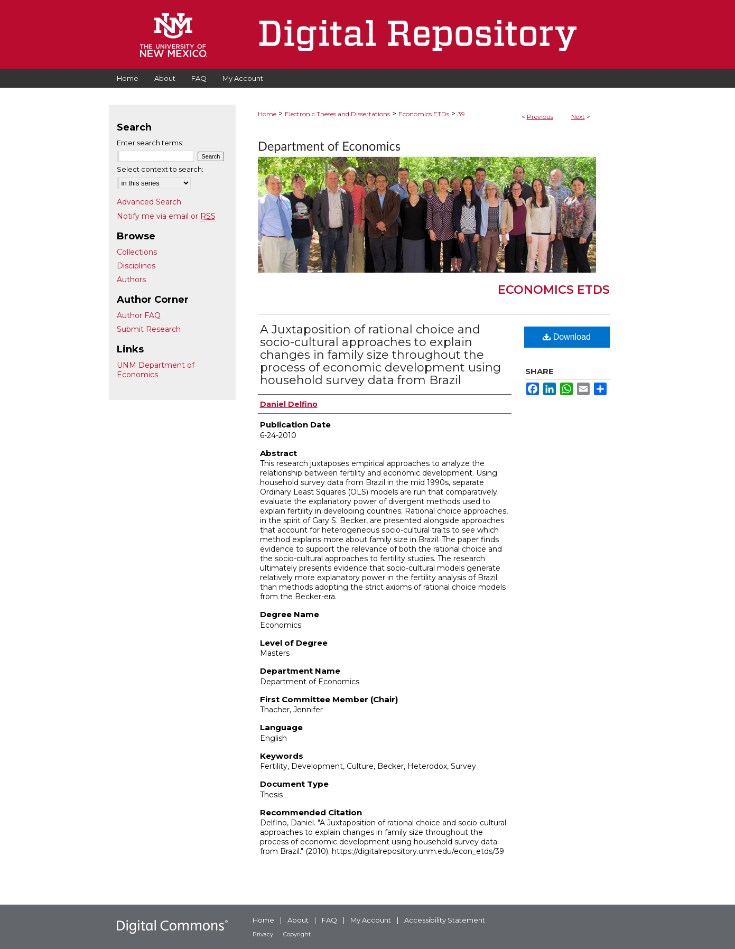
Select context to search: (160, 169)
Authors (131, 279)
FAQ (329, 920)
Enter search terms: (150, 142)
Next (578, 116)
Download (567, 336)
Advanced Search (149, 202)
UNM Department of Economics (155, 369)
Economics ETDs (423, 114)
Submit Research (149, 329)
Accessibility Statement (444, 920)
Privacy (263, 934)
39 (461, 114)
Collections (137, 252)
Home (267, 114)
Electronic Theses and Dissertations (337, 114)
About (298, 920)
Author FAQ (139, 315)
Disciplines (136, 266)
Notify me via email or (166, 216)
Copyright (297, 934)
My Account (370, 920)
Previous (540, 116)
